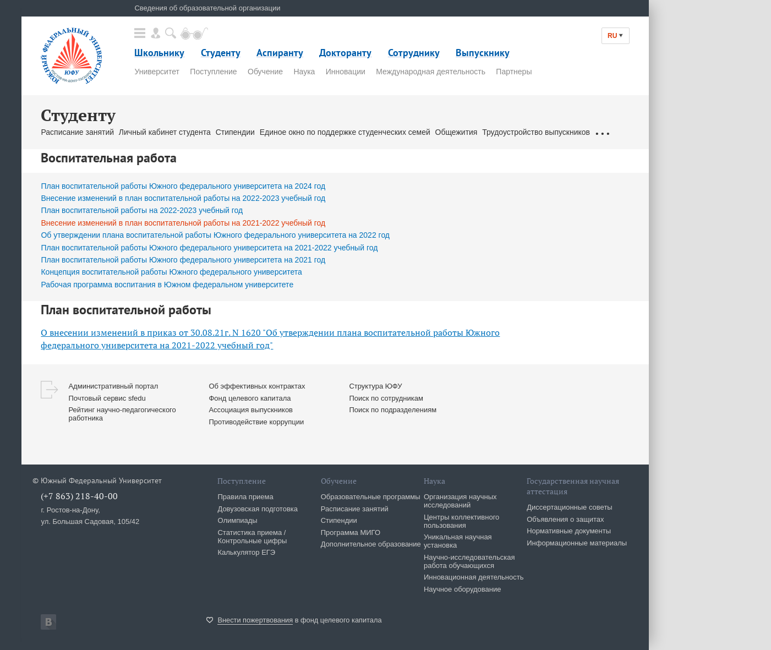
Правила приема (245, 497)
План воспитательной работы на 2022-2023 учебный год (142, 210)
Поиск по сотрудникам (386, 398)
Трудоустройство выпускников (536, 132)
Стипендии (235, 132)
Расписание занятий (77, 132)
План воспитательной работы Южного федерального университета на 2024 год (183, 186)
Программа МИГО (350, 532)
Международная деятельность (430, 71)
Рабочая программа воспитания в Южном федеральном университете (167, 284)
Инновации (345, 71)
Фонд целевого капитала (250, 398)
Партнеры (514, 71)
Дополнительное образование (371, 544)
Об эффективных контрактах (257, 386)
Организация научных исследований (460, 501)
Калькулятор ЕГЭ (246, 552)
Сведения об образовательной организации (207, 8)
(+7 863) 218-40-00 (79, 496)
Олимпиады (237, 520)
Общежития (456, 132)
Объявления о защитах (565, 519)
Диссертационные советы (570, 507)
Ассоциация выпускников (251, 410)
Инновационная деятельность (474, 577)
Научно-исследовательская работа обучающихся (469, 561)
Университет (156, 71)
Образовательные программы (370, 497)
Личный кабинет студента (165, 132)
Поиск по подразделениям (392, 410)
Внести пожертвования (255, 620)
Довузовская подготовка (257, 509)
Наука (304, 71)
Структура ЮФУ (375, 386)
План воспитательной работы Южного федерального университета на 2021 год (183, 259)
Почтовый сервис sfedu (106, 398)
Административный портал (113, 386)
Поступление (213, 71)
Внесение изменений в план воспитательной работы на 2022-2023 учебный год (183, 198)
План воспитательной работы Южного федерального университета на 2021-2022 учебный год (209, 247)
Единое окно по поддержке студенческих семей (345, 132)
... (602, 132)
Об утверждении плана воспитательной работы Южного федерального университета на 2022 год (215, 235)
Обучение (265, 71)
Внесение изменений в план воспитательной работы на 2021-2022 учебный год (183, 223)
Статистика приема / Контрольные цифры (252, 536)
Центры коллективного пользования (461, 521)
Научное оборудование (462, 589)
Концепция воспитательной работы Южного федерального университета (171, 271)
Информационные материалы (577, 543)
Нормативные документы (569, 531)
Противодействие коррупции (256, 422)
